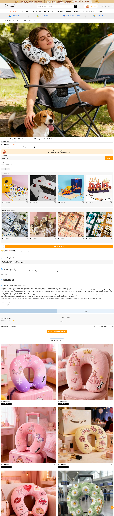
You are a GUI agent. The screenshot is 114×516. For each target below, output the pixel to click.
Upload (109, 158)
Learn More (4, 274)
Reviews (28, 311)
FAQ (85, 311)
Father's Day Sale (58, 151)
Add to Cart (59, 246)
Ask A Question (64, 322)
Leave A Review (64, 317)
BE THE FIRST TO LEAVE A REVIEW (57, 331)
